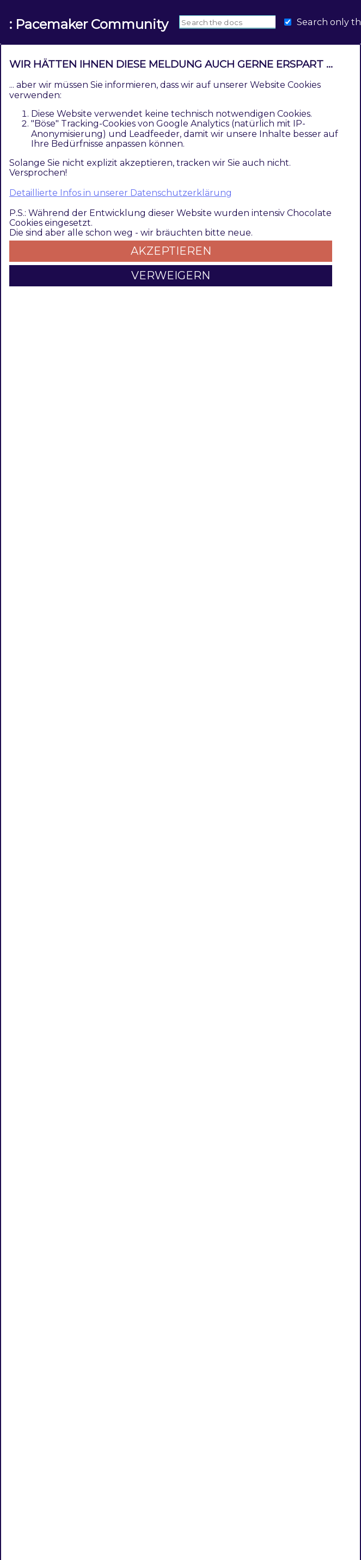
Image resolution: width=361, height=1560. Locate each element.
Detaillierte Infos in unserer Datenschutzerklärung (120, 193)
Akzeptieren (171, 250)
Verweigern (170, 275)
